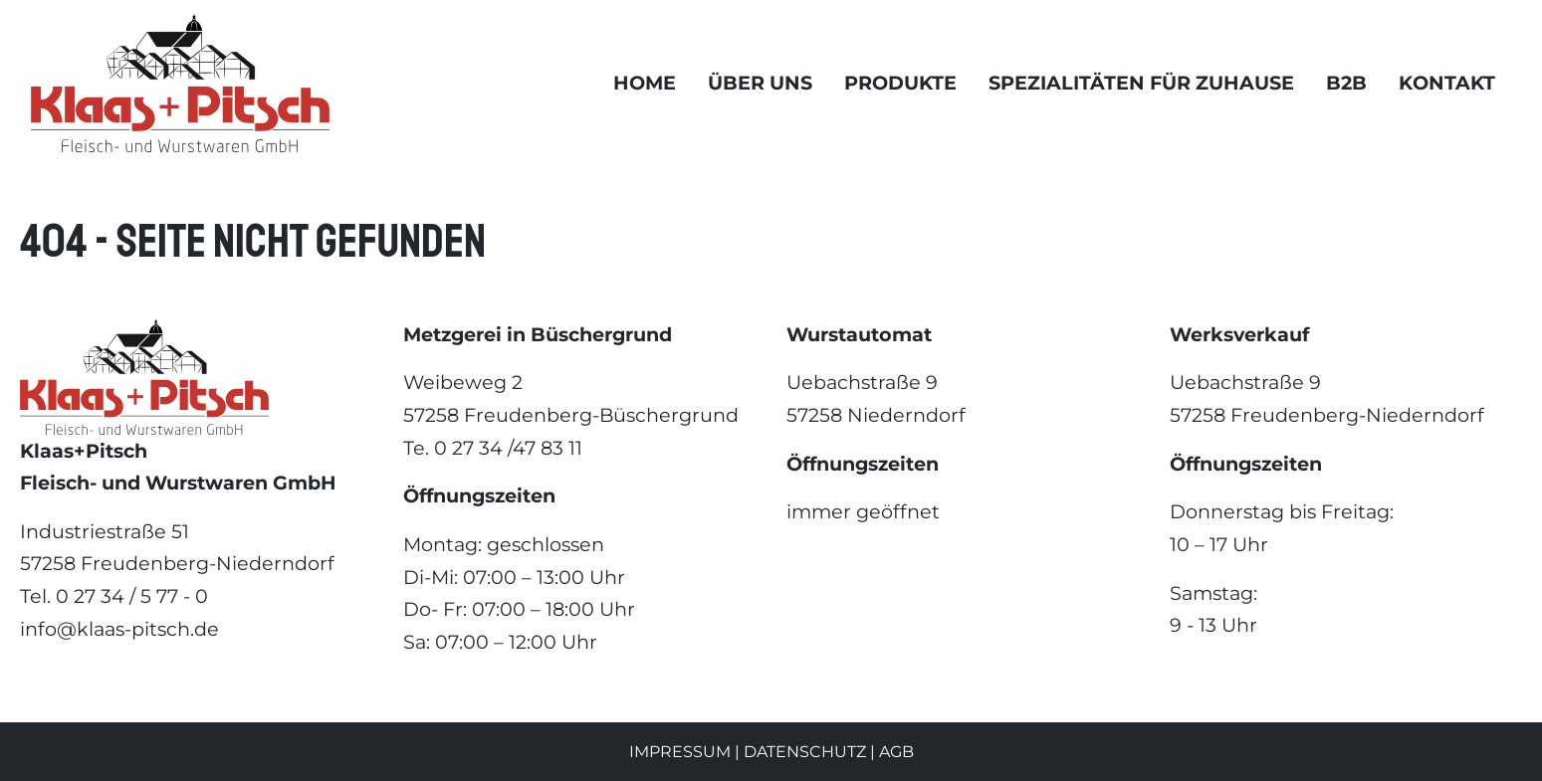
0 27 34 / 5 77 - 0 (132, 596)
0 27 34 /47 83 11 (508, 448)
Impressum (680, 751)
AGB (896, 751)
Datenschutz (805, 751)
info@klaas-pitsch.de (119, 629)
